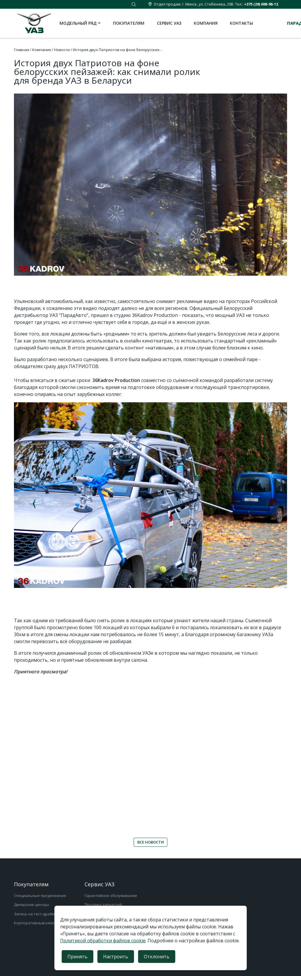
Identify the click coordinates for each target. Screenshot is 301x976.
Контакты (241, 23)
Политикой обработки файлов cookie (103, 940)
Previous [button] (34, 503)
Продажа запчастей (103, 904)
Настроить (115, 956)
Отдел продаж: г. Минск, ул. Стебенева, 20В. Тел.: (213, 4)
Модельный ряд (81, 23)
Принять (77, 956)
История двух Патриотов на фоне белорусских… (118, 49)
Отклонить (156, 956)
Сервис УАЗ (169, 23)
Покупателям (128, 23)
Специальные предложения (40, 895)
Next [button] (266, 503)
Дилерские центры (31, 904)
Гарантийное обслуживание (111, 895)
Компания (206, 23)
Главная (21, 49)
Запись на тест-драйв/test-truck (43, 913)
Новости (62, 49)
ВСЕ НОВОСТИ (150, 842)
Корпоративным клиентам (39, 922)
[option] (150, 495)
